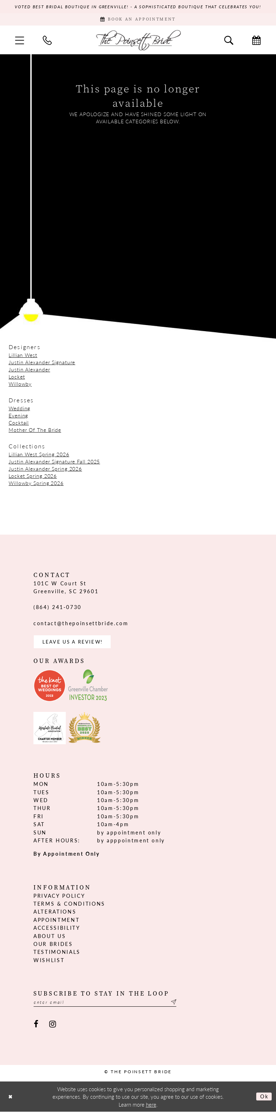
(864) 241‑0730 (57, 609)
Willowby (20, 385)
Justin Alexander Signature (42, 363)
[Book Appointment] (138, 21)
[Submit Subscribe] (187, 1006)
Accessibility (56, 931)
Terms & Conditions (69, 907)
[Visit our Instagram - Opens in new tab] (52, 1028)
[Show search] (229, 42)
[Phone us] (47, 42)
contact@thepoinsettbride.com (80, 625)
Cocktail (19, 424)
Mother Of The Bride (35, 431)
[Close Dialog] (11, 1100)
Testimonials (56, 955)
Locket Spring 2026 (33, 477)
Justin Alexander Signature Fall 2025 (54, 463)
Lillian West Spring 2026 (39, 455)
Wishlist (48, 963)
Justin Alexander (29, 371)
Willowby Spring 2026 (36, 484)
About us (49, 939)
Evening (18, 417)
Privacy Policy (59, 898)
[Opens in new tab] (49, 689)
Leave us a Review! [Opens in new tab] (75, 644)
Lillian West (23, 356)
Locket (17, 378)
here (151, 1108)
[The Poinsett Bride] (138, 42)
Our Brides (53, 947)
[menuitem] (19, 42)
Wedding (19, 409)
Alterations (54, 915)
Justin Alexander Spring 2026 (45, 470)
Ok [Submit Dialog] (263, 1100)
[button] (19, 42)
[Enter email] (112, 1006)
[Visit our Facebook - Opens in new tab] (36, 1028)
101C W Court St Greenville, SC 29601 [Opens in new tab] (65, 588)
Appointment (56, 923)
